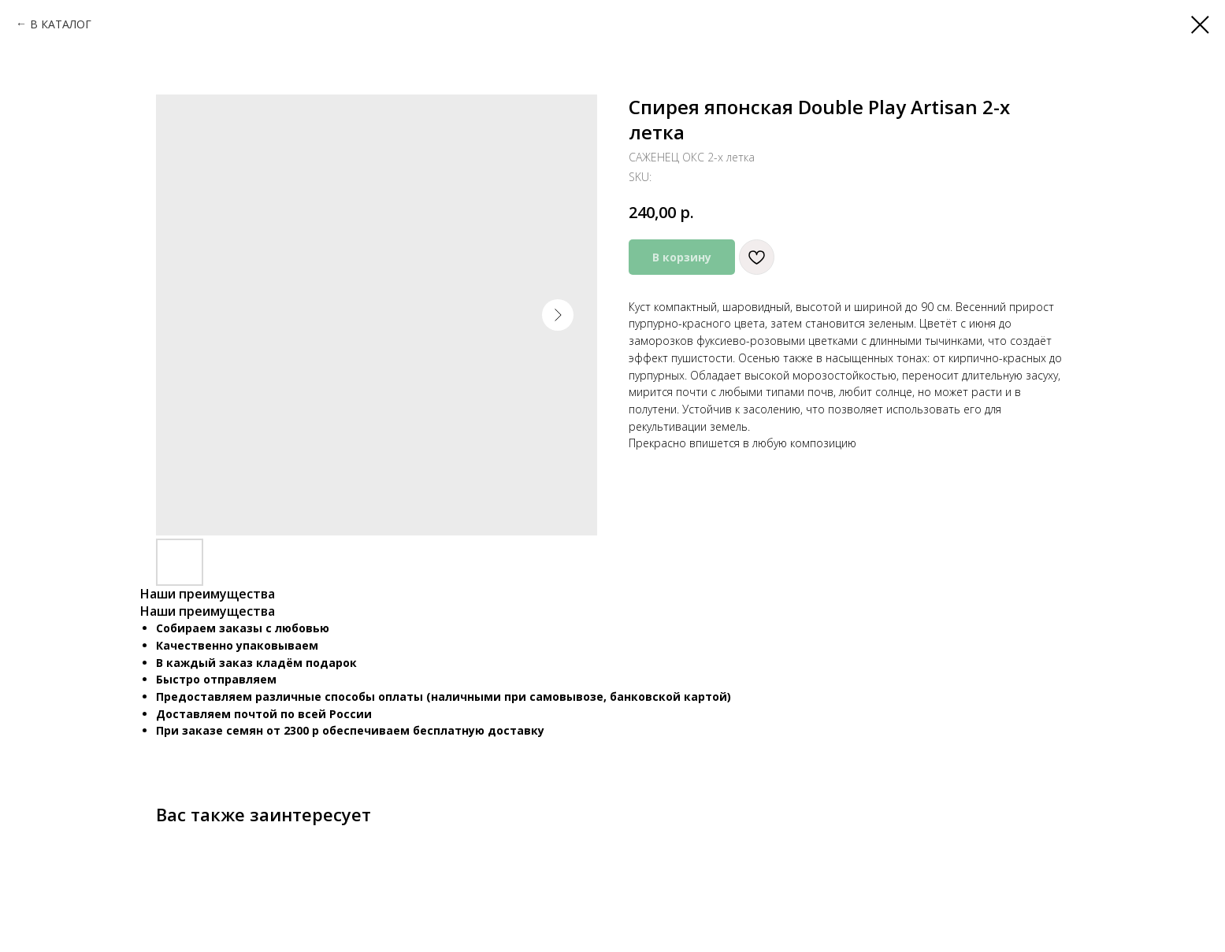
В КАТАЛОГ (60, 24)
